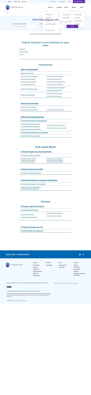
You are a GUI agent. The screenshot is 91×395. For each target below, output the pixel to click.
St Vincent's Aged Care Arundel (54, 96)
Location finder (49, 265)
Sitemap (76, 283)
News (67, 7)
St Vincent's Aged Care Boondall (28, 81)
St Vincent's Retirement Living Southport (30, 136)
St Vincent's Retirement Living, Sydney (33, 184)
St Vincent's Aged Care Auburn (28, 160)
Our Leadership (77, 269)
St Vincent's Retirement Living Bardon (56, 125)
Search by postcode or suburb (19, 23)
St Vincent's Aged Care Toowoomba (29, 76)
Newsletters (61, 267)
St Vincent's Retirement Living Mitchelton (31, 129)
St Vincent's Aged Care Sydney (30, 155)
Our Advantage (77, 267)
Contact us (71, 283)
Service (41, 23)
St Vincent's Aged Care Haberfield (55, 160)
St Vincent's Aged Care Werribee (54, 213)
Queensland (22, 49)
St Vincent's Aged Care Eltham (54, 216)
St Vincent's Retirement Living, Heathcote (31, 187)
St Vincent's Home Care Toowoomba (55, 109)
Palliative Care (36, 269)
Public (15, 1)
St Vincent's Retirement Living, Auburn (30, 189)
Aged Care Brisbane (27, 73)
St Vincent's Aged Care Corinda (54, 79)
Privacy (55, 283)
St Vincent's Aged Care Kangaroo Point (56, 81)
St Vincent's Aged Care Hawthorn (29, 217)
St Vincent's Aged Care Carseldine (55, 76)
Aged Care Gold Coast (28, 95)
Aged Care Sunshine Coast (29, 89)
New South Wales (23, 51)
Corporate (76, 265)
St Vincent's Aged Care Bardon (28, 79)
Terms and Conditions (62, 283)
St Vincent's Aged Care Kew (27, 214)
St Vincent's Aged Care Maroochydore (56, 87)
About (82, 7)
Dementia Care (36, 265)
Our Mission (76, 271)
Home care (35, 267)
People (74, 7)
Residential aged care (37, 271)
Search (72, 26)
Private (9, 1)
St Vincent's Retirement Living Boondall (30, 126)
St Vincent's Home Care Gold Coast (29, 109)
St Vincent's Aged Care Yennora (28, 158)
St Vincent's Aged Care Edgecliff (54, 158)
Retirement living (36, 275)
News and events (62, 265)
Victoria (21, 54)
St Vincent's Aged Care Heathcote (55, 162)
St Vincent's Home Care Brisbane (28, 107)
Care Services (24, 1)
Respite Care (35, 273)
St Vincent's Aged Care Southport (55, 93)
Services (51, 7)
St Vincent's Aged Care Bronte (28, 162)
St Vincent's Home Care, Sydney (31, 173)
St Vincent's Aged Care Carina (28, 84)
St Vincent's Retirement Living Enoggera (30, 124)
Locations (59, 7)
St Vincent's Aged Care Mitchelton (55, 84)
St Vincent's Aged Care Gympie (54, 90)
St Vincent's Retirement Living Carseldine (56, 128)
